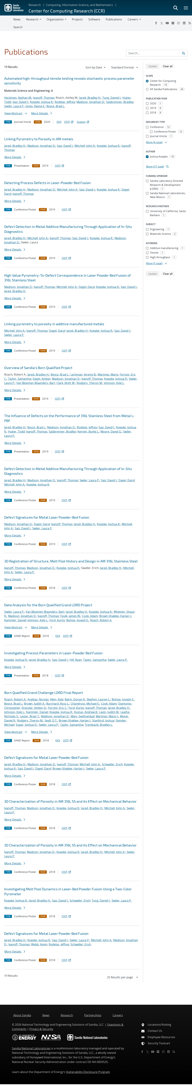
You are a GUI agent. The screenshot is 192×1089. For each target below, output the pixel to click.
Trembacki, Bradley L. (99, 725)
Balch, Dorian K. (75, 699)
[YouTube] (167, 23)
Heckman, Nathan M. (18, 98)
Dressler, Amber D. (34, 708)
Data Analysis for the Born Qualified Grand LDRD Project (48, 605)
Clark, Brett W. (65, 383)
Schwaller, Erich (112, 764)
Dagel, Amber (41, 379)
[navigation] (95, 67)
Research (35, 5)
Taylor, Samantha (19, 379)
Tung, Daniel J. (111, 98)
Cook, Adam (90, 616)
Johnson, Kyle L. (114, 383)
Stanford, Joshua (103, 720)
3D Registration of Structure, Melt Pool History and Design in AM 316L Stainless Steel (71, 561)
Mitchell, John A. (85, 146)
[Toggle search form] (175, 8)
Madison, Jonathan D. (90, 102)
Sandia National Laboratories (31, 1048)
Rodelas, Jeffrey (65, 102)
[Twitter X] (161, 23)
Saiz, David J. (20, 102)
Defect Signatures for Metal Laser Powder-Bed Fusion (46, 517)
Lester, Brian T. (30, 716)
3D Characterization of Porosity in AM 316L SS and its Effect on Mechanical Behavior (70, 801)
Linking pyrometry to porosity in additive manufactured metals (54, 324)
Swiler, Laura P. (14, 106)
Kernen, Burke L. (88, 431)
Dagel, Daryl (87, 287)
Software (94, 19)
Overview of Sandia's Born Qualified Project (38, 368)
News (17, 19)
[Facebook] (156, 23)
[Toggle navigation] (7, 23)
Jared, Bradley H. (90, 98)
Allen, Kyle (56, 699)
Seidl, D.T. (51, 720)
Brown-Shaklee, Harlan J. (115, 616)
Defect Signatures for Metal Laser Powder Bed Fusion (46, 757)
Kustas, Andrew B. (86, 712)
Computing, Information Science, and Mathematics (79, 5)
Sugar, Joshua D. (26, 725)
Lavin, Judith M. (109, 712)
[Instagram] (178, 23)
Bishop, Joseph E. (77, 620)
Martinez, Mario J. (107, 716)
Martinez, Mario (108, 374)
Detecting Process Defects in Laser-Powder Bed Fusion (47, 183)
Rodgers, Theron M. (90, 383)
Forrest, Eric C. (57, 708)
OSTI (69, 122)
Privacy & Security (41, 1029)
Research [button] (32, 19)
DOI (59, 122)
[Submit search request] (183, 53)
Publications (114, 19)
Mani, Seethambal (82, 716)
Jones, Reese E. (35, 106)
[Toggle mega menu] (186, 8)
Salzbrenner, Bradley (119, 102)
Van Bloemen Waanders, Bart (35, 383)
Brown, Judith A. (34, 704)
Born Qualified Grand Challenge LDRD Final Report (43, 692)
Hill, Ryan (76, 660)
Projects (77, 19)
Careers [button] (133, 19)
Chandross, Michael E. (85, 704)
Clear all (169, 66)
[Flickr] (173, 23)
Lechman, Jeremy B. (83, 374)
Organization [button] (55, 19)
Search (17, 27)
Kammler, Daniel (15, 620)
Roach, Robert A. (101, 620)
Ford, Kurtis (57, 620)
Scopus (83, 122)
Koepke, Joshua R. (41, 102)
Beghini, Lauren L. (98, 699)
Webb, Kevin (39, 944)
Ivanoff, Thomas (43, 98)
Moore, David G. (111, 431)
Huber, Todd (16, 431)
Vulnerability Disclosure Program (88, 1072)
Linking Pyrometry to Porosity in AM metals (38, 139)
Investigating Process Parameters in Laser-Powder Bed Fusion (53, 653)
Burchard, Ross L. (57, 704)
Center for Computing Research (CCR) (67, 10)
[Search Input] (157, 53)
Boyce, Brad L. (55, 106)
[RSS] (173, 1051)
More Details (41, 113)
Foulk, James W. (70, 616)
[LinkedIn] (184, 23)
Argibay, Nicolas (38, 699)
